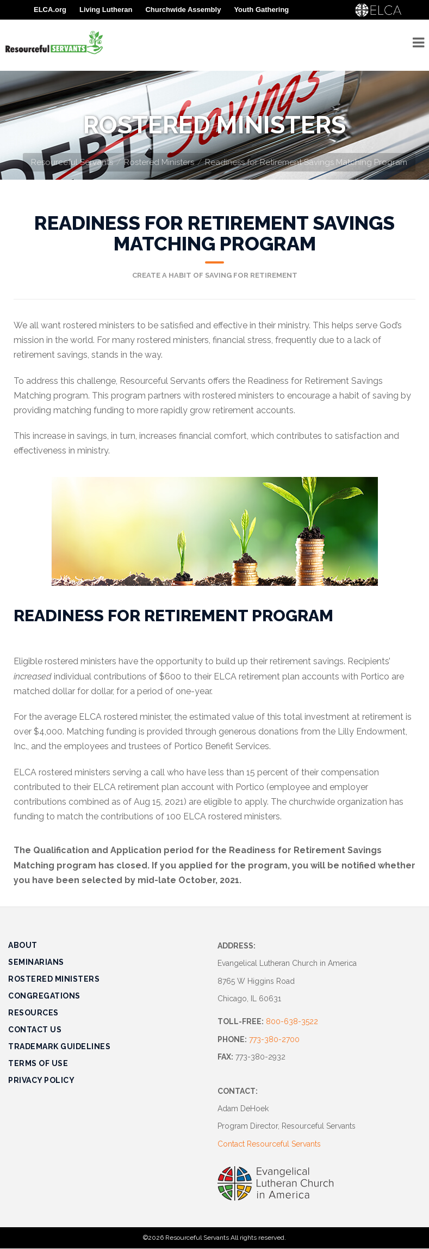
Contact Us (34, 1029)
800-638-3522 (292, 1021)
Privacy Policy (41, 1080)
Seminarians (36, 962)
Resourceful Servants (72, 162)
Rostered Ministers (159, 162)
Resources (33, 1012)
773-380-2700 (274, 1039)
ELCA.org (50, 9)
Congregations (44, 995)
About (23, 945)
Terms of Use (38, 1063)
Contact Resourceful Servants (269, 1144)
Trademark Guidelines (59, 1046)
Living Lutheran (106, 9)
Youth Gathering (261, 9)
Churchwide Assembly (183, 9)
